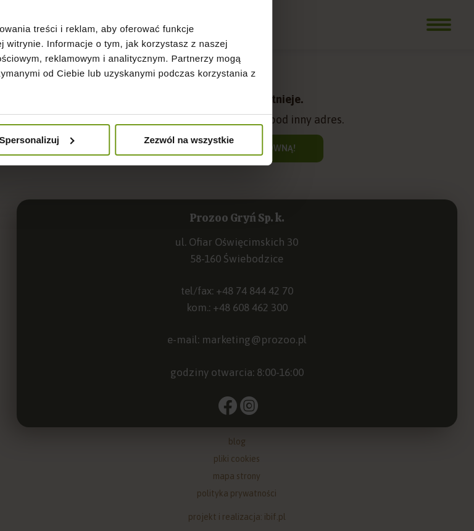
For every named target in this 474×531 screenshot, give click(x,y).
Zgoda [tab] (83, 190)
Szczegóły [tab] (236, 190)
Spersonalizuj (237, 364)
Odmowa (86, 364)
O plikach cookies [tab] (391, 190)
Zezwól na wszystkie (387, 364)
